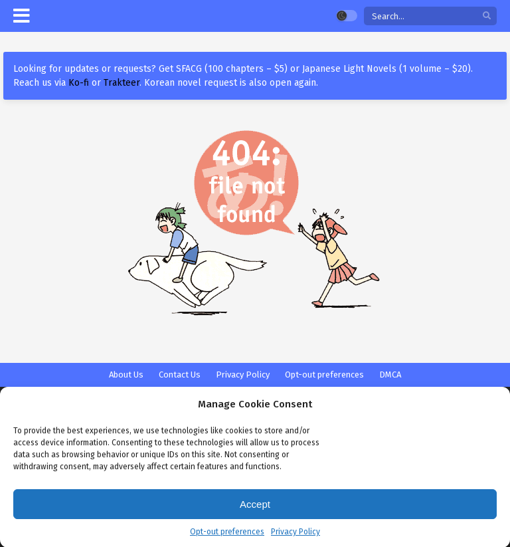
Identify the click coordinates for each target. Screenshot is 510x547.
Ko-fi (78, 82)
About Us (126, 375)
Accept (255, 510)
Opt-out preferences (227, 537)
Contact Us (180, 375)
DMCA (390, 375)
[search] (486, 16)
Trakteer (121, 82)
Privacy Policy (295, 537)
